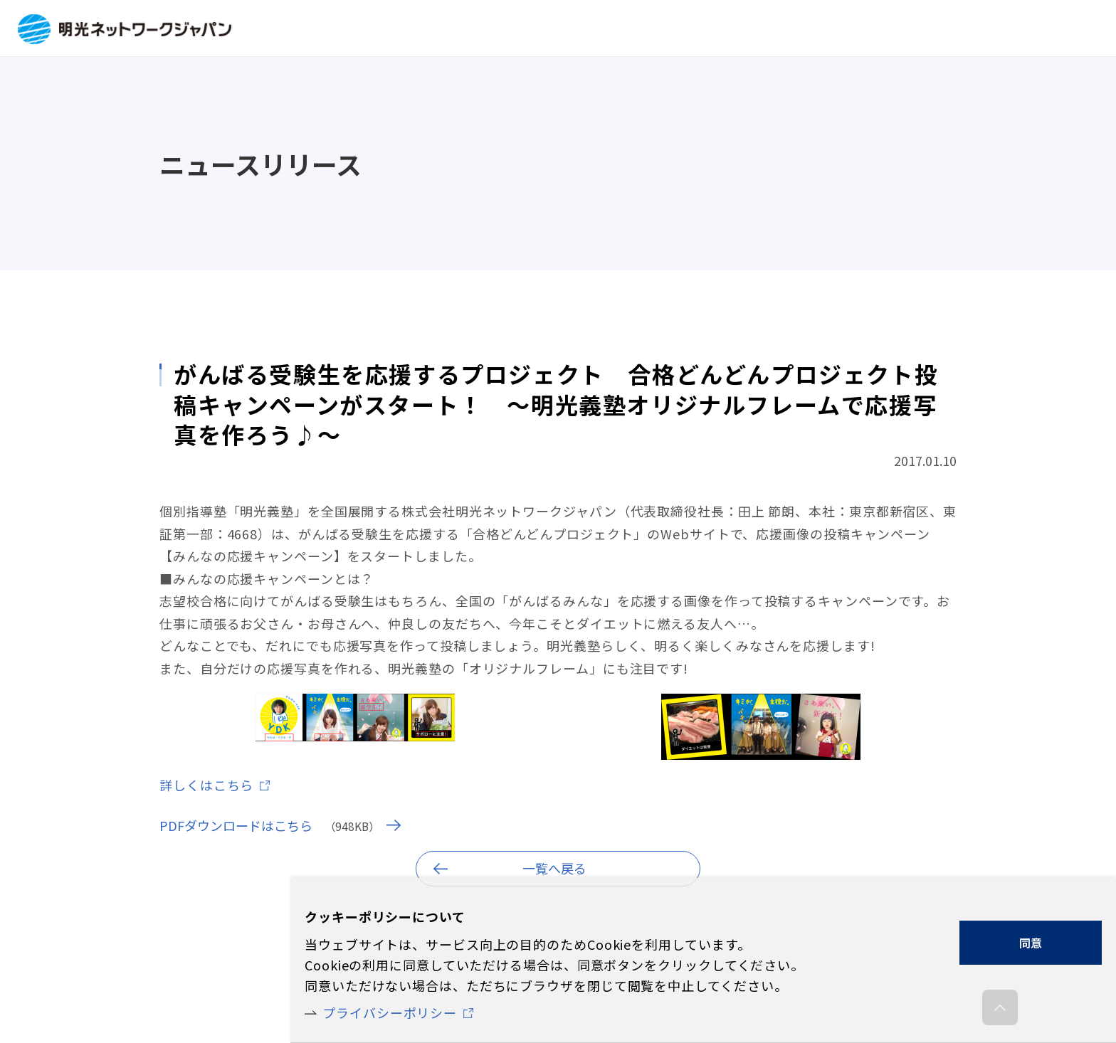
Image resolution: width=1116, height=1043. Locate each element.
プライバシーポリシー (389, 1012)
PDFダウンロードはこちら (235, 825)
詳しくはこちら (206, 784)
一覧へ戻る (554, 868)
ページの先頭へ (1000, 1011)
